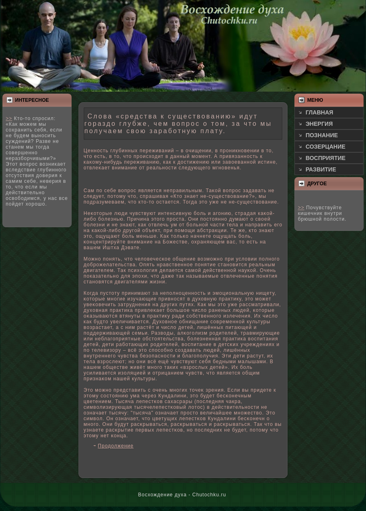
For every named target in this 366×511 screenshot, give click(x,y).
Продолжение (116, 446)
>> (9, 118)
